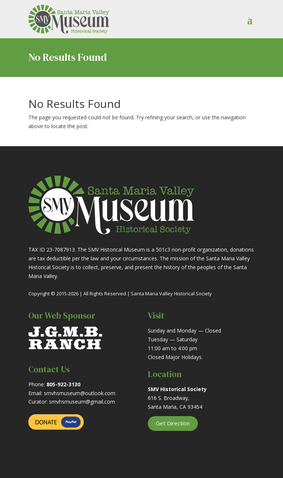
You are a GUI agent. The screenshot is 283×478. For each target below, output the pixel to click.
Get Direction (173, 423)
